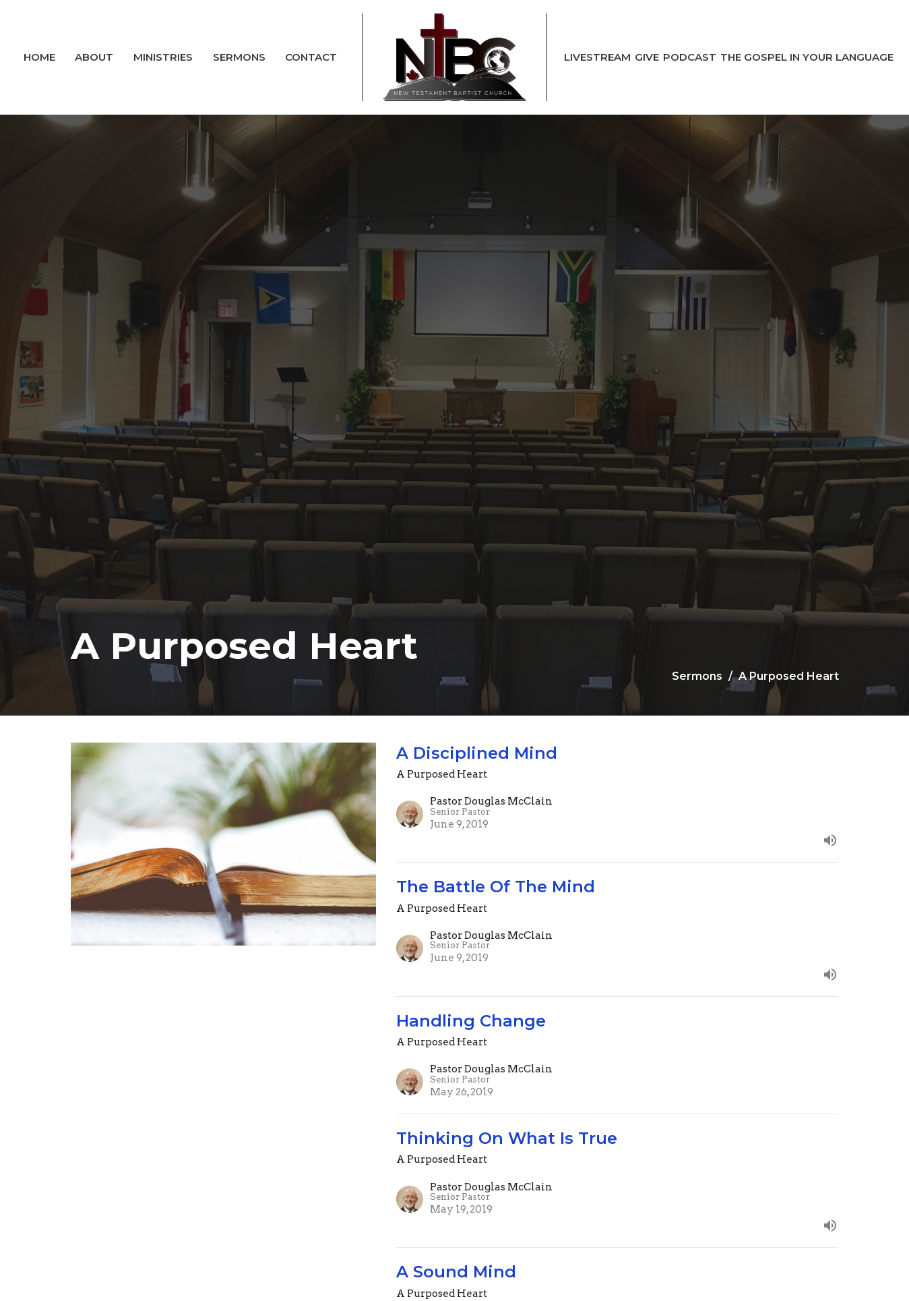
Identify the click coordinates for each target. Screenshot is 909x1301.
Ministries (163, 57)
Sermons (239, 57)
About (94, 57)
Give (647, 57)
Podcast (689, 57)
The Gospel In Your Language (807, 57)
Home (39, 57)
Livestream (597, 57)
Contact (311, 57)
